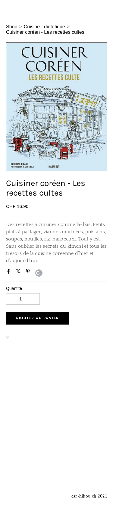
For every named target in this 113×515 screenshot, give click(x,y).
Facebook (9, 272)
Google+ (38, 273)
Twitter (19, 272)
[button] (37, 318)
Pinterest (29, 272)
